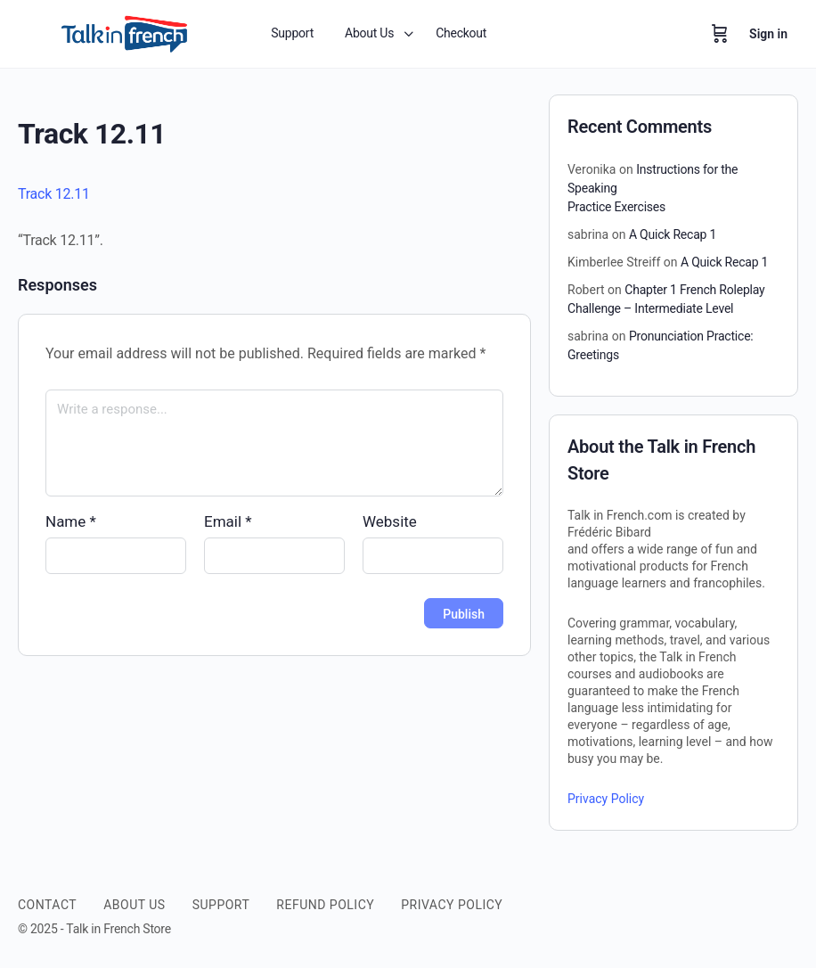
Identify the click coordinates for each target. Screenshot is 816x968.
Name (70, 521)
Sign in (768, 34)
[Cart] (719, 34)
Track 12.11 (54, 193)
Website (390, 521)
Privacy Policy (605, 799)
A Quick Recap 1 (672, 234)
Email (228, 521)
